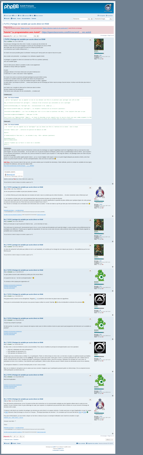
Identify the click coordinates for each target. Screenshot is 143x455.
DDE (6, 412)
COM (84, 412)
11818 (100, 204)
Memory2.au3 (11, 174)
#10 (4, 401)
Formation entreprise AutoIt (10, 286)
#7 (4, 320)
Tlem (14, 179)
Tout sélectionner (13, 97)
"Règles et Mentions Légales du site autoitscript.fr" (55, 28)
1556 (100, 55)
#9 (4, 376)
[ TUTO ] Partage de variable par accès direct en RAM (26, 24)
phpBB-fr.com (61, 448)
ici (35, 298)
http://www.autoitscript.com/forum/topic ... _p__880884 (19, 165)
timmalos (96, 281)
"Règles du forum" (25, 28)
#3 (4, 221)
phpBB (53, 446)
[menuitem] (14, 15)
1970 (100, 286)
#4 (4, 246)
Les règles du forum (20, 210)
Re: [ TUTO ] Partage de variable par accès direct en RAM (23, 270)
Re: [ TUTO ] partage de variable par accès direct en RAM (23, 187)
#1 (4, 41)
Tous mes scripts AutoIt (9, 288)
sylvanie (96, 50)
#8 (4, 344)
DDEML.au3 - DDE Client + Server (13, 417)
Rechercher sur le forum (9, 210)
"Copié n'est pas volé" (41, 214)
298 (100, 310)
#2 (4, 188)
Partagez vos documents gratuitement (13, 285)
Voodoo (96, 305)
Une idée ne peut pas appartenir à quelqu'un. (13, 214)
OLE (80, 412)
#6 (4, 296)
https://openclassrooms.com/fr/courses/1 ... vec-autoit (66, 32)
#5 (4, 272)
